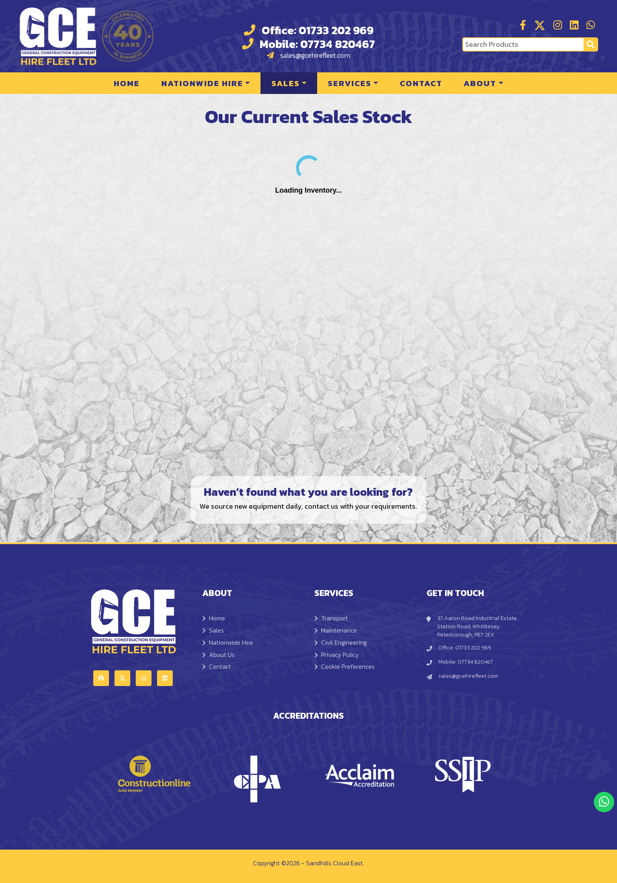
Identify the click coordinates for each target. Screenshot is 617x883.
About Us (218, 654)
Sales (286, 83)
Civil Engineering (340, 642)
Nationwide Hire (202, 83)
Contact (421, 83)
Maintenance (335, 630)
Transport (331, 618)
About (480, 83)
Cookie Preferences (344, 666)
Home (127, 83)
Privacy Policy (336, 654)
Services (349, 83)
